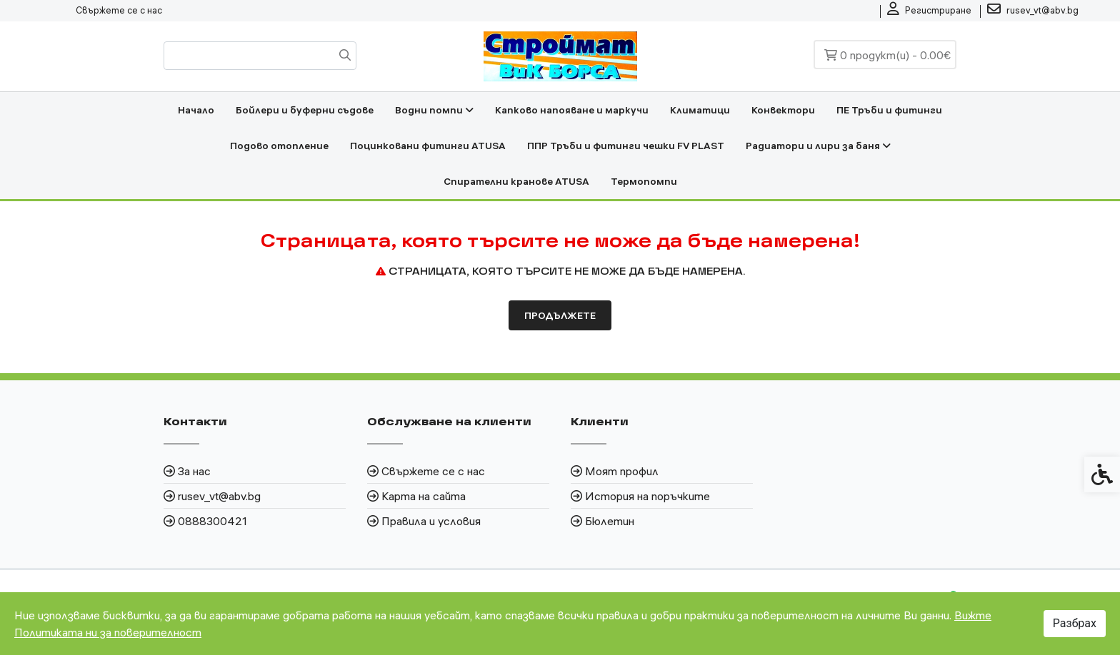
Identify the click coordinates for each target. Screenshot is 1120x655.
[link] (929, 11)
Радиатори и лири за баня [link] (818, 145)
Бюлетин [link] (609, 521)
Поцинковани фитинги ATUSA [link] (428, 145)
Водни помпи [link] (434, 109)
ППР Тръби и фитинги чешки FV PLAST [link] (625, 145)
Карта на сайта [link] (423, 496)
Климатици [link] (700, 109)
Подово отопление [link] (279, 145)
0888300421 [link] (212, 521)
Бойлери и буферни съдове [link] (305, 109)
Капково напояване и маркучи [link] (572, 109)
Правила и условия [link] (431, 521)
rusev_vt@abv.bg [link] (219, 496)
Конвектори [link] (783, 109)
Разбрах (1074, 623)
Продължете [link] (560, 315)
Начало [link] (196, 109)
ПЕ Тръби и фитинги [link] (889, 109)
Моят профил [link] (622, 471)
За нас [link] (194, 471)
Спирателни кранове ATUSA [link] (516, 181)
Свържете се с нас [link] (119, 10)
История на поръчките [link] (647, 496)
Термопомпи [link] (644, 181)
